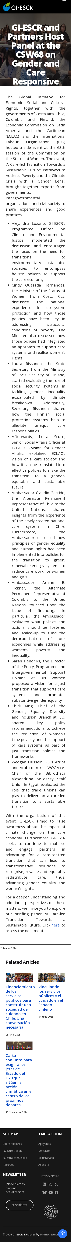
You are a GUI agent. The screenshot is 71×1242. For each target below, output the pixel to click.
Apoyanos (44, 1143)
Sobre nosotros (12, 1143)
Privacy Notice (50, 1176)
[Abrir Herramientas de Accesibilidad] (62, 1233)
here (55, 925)
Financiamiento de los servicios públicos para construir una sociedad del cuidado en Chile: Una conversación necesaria (20, 1007)
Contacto (44, 1150)
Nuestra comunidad (15, 1158)
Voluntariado (46, 1158)
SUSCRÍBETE (19, 1205)
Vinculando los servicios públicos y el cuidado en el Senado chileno (50, 998)
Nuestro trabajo (13, 1150)
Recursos (8, 1164)
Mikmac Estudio (49, 1234)
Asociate (43, 1164)
